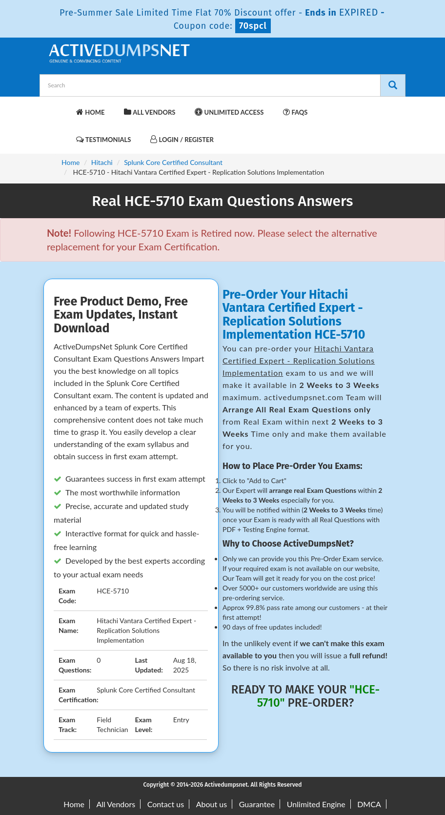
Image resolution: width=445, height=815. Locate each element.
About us (211, 804)
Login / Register (181, 139)
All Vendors (149, 112)
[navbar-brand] (59, 107)
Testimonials (103, 139)
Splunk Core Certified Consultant (173, 162)
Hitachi (102, 162)
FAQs (295, 112)
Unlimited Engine (316, 804)
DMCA (369, 804)
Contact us (165, 804)
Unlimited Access (229, 112)
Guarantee (257, 804)
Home (90, 112)
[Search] (392, 85)
